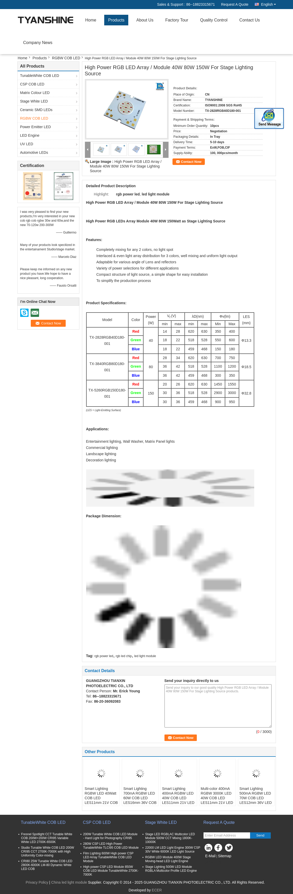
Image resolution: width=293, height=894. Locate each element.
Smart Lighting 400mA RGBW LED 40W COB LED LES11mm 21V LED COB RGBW (178, 798)
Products (116, 20)
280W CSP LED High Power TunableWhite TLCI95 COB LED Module (111, 845)
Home (90, 20)
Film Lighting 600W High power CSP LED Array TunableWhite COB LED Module (108, 857)
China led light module (69, 882)
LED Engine (30, 135)
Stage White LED (34, 101)
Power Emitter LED (35, 127)
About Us (144, 20)
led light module (145, 656)
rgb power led (103, 656)
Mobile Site (214, 862)
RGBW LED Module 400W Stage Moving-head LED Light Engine (168, 859)
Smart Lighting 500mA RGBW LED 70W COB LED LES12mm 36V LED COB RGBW (255, 798)
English (268, 4)
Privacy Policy (37, 882)
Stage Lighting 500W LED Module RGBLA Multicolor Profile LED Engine (171, 869)
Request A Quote (235, 4)
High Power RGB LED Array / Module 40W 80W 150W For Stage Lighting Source (126, 166)
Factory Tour (176, 20)
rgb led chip (124, 656)
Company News (37, 42)
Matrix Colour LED (35, 93)
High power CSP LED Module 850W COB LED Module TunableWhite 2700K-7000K (111, 870)
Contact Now (191, 162)
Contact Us (249, 20)
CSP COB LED (32, 84)
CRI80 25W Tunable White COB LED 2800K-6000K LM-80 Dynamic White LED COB (46, 865)
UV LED (26, 144)
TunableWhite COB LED (39, 76)
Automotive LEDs (34, 152)
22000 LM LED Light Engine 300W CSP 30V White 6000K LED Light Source (172, 849)
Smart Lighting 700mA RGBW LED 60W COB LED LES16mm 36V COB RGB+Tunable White (139, 798)
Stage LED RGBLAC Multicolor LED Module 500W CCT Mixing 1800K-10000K (170, 838)
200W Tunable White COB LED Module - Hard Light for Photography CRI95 (110, 836)
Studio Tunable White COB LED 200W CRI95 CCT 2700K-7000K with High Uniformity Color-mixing (47, 851)
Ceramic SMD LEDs (36, 110)
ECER (157, 890)
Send (260, 835)
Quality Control (214, 20)
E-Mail (210, 856)
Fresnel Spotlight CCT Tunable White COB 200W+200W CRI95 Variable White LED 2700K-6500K (46, 838)
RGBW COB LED (66, 58)
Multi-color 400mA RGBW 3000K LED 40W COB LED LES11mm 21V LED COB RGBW (217, 798)
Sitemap (224, 856)
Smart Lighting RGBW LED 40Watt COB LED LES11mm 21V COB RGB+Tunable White (101, 798)
